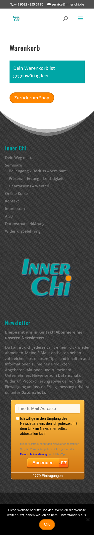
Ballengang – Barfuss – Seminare (38, 170)
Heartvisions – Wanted (29, 185)
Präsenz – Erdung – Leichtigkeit (36, 178)
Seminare (13, 165)
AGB (9, 216)
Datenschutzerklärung (24, 223)
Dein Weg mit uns (20, 157)
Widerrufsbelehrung (22, 231)
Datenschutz (33, 392)
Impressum (15, 208)
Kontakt (12, 200)
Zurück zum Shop (31, 97)
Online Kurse (16, 193)
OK (47, 524)
